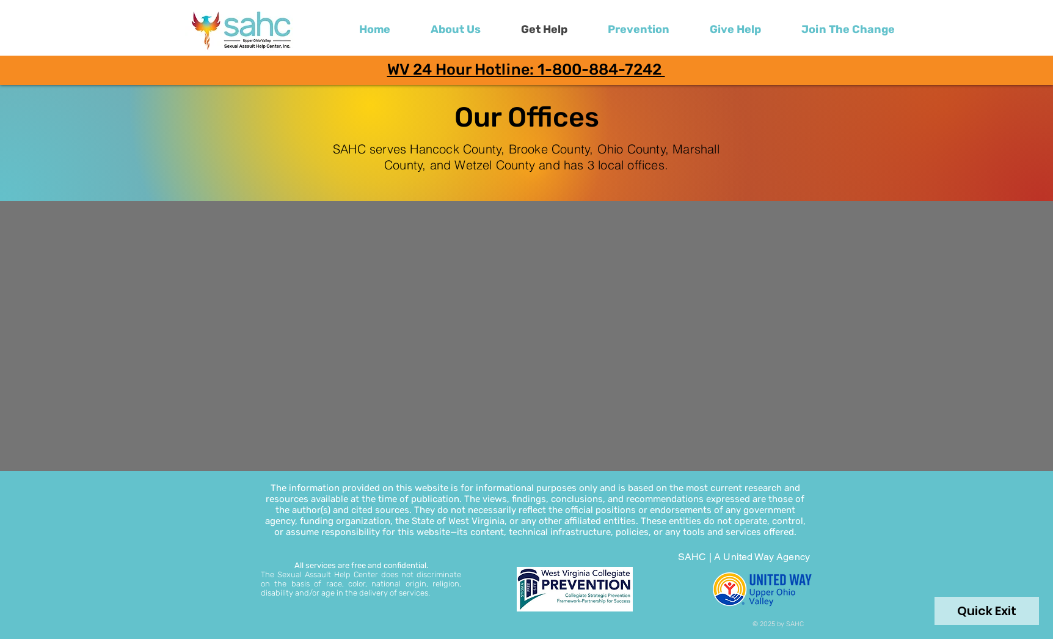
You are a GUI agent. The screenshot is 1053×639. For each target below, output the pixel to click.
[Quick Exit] (987, 611)
